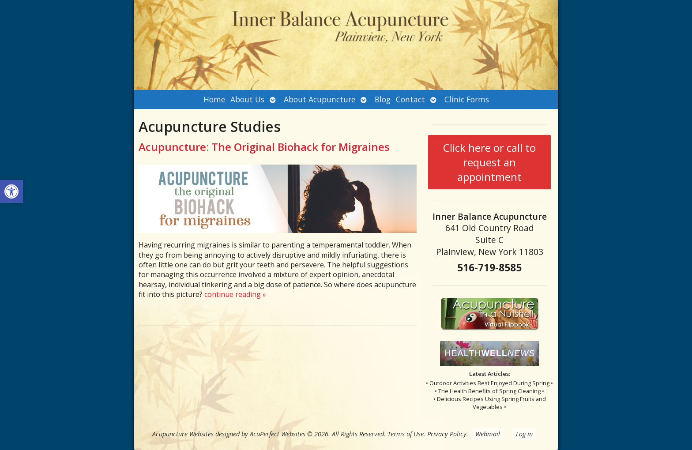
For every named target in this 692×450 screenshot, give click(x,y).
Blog (383, 99)
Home (214, 99)
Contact (410, 99)
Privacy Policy (446, 434)
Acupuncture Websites (183, 434)
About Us (247, 99)
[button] (11, 191)
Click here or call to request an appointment (489, 162)
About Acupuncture (319, 99)
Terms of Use (405, 434)
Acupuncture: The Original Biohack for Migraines (264, 146)
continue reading (235, 294)
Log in (524, 434)
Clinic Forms (466, 99)
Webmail (487, 434)
